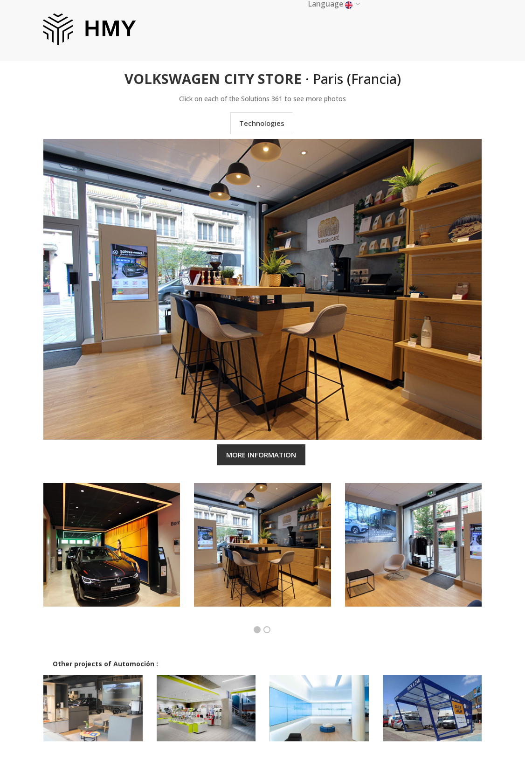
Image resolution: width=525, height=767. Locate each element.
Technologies (261, 123)
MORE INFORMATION (261, 454)
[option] (111, 551)
